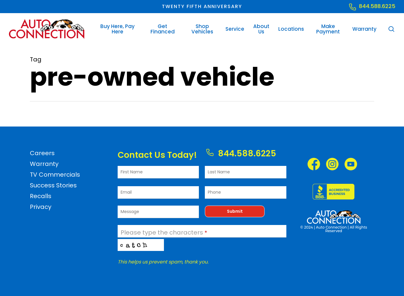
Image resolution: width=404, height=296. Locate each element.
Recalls (40, 196)
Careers (42, 153)
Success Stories (53, 185)
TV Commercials (55, 174)
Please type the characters (164, 232)
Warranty (44, 164)
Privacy (40, 207)
